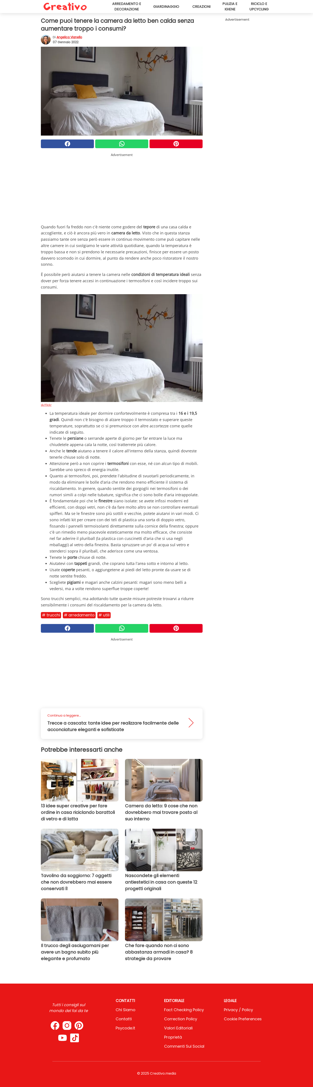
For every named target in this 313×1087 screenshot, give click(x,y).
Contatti (124, 1019)
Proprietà (173, 1037)
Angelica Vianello (69, 37)
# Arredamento (79, 615)
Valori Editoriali (178, 1028)
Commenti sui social (184, 1046)
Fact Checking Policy (184, 1009)
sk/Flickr (46, 405)
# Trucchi (51, 615)
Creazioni (201, 6)
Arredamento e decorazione (126, 6)
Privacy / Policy (238, 1009)
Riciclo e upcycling (259, 6)
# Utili (104, 615)
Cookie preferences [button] (243, 1019)
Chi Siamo (125, 1009)
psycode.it (125, 1028)
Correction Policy (180, 1019)
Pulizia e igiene (229, 6)
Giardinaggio (166, 6)
